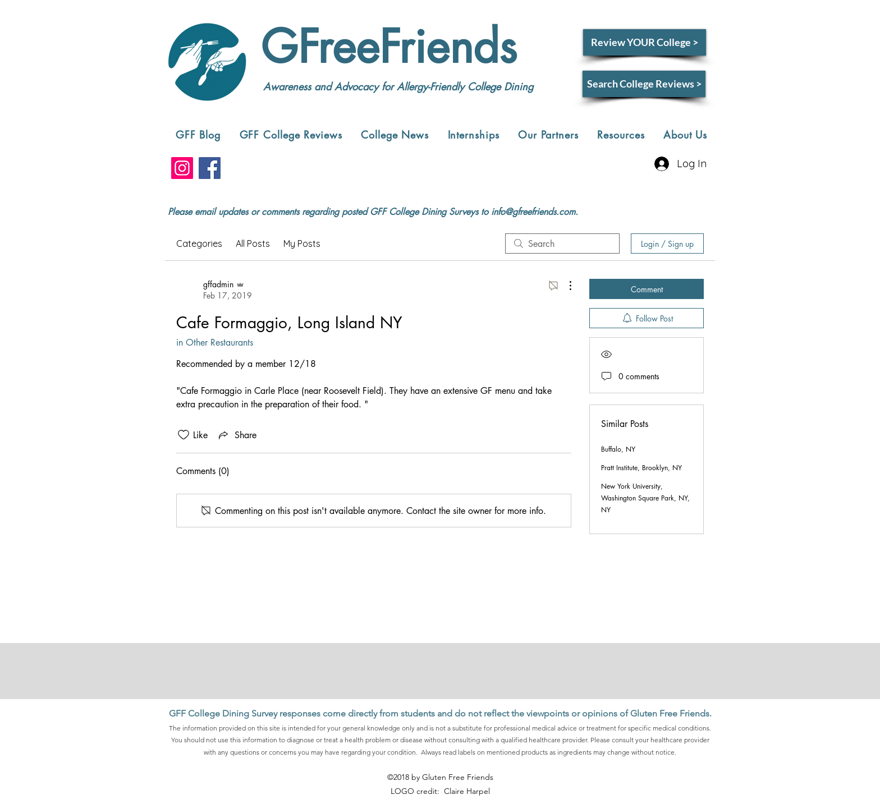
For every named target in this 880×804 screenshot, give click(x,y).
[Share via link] (236, 435)
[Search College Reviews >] (644, 84)
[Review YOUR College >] (644, 42)
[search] (562, 243)
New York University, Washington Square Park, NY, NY (645, 497)
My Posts (301, 243)
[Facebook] (210, 168)
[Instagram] (182, 168)
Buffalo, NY (618, 449)
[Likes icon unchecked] (183, 435)
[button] (291, 135)
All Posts (253, 243)
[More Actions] (564, 285)
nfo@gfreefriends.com (534, 212)
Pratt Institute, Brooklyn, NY (641, 467)
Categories (199, 243)
